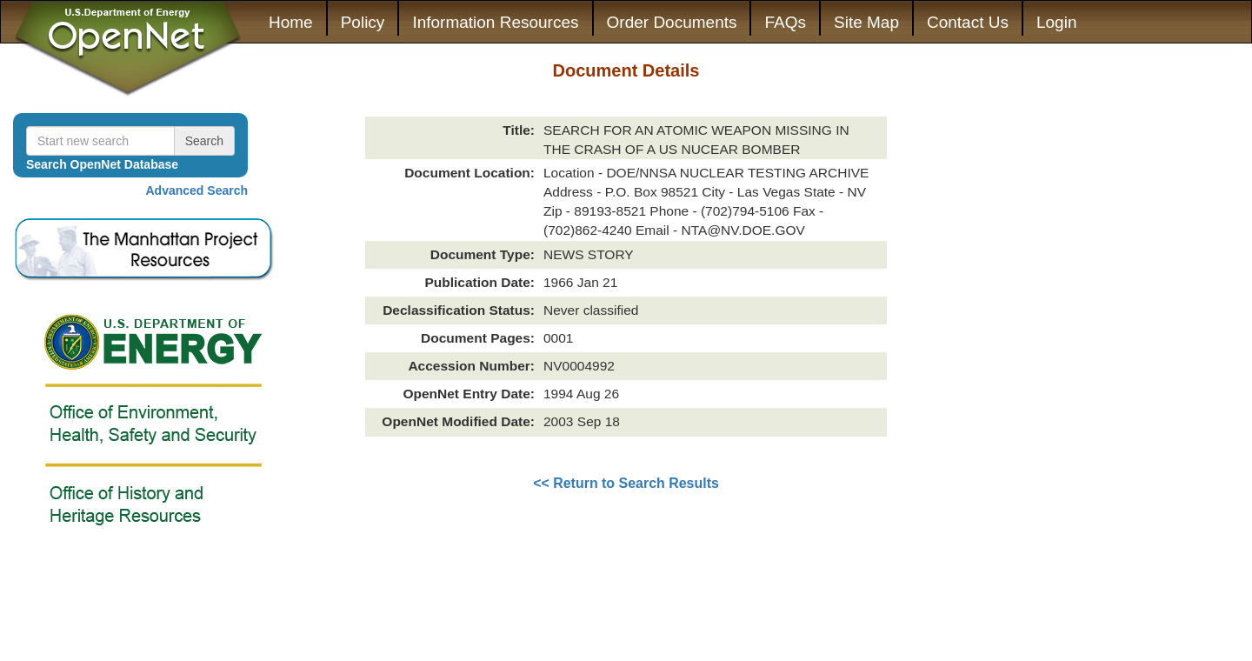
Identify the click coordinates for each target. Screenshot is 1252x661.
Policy (363, 22)
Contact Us (968, 22)
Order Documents (672, 22)
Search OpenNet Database (102, 164)
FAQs (785, 22)
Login (1056, 22)
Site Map (866, 22)
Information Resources (495, 22)
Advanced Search (197, 190)
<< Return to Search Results (626, 483)
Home (291, 22)
